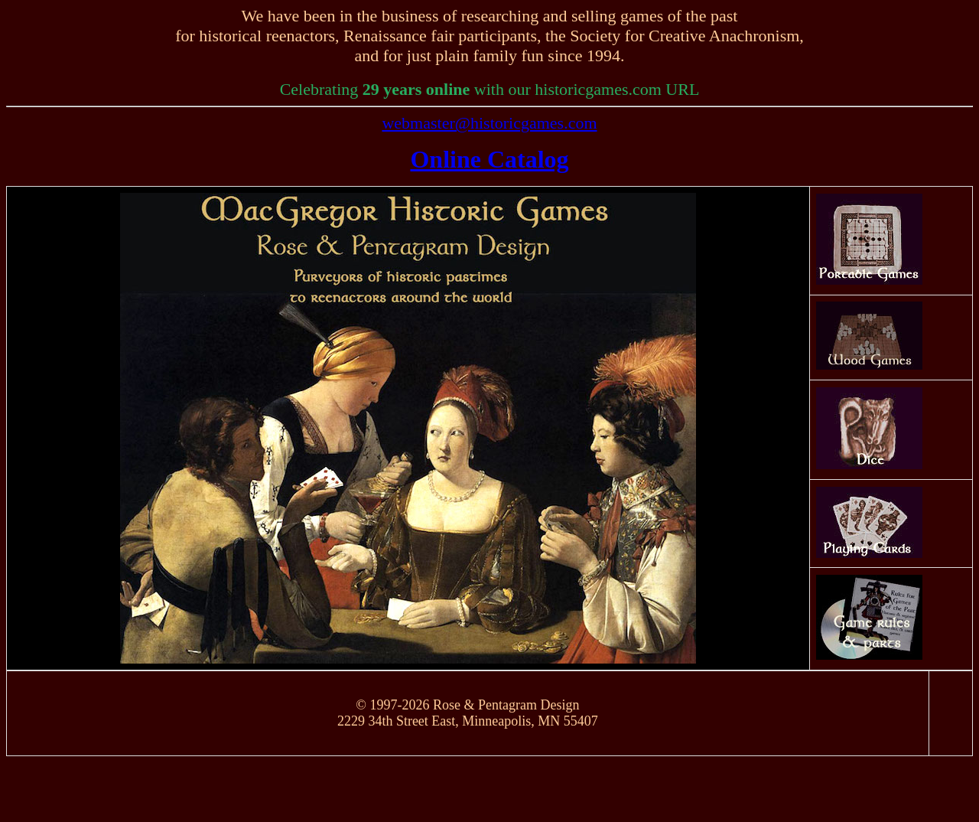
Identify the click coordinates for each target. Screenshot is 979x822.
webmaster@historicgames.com (489, 122)
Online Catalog (489, 159)
